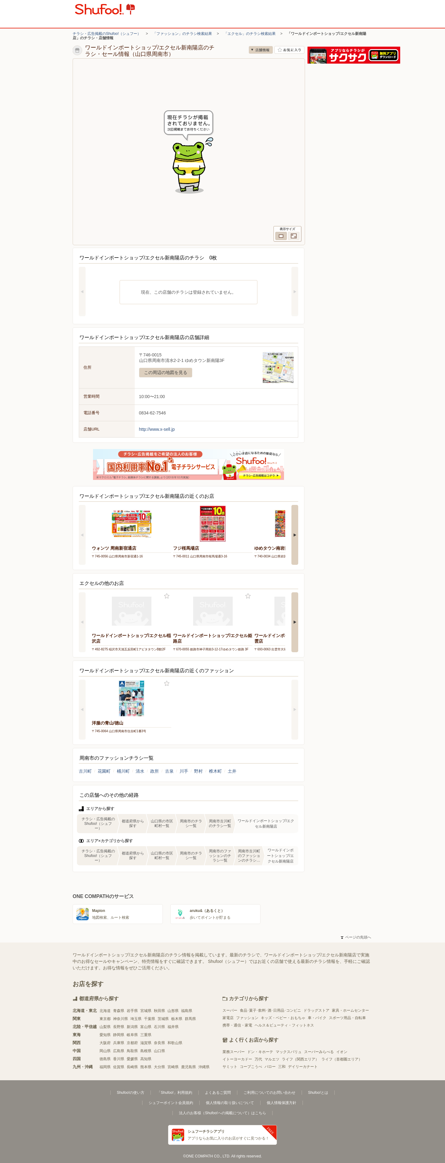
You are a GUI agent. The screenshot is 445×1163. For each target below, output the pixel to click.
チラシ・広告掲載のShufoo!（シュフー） (107, 33)
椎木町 (215, 771)
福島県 (186, 1011)
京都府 (132, 1043)
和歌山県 (174, 1043)
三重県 (145, 1035)
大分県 (159, 1067)
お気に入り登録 (167, 596)
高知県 (145, 1059)
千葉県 (149, 1019)
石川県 (159, 1027)
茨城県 (163, 1019)
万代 (258, 1059)
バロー (270, 1066)
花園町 (104, 771)
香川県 (118, 1059)
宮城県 (145, 1011)
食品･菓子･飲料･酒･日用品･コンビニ (270, 1010)
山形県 (173, 1011)
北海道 (105, 1011)
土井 (232, 771)
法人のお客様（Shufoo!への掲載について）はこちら (222, 1113)
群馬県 (190, 1019)
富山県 (145, 1027)
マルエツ (272, 1059)
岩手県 (132, 1011)
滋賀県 (145, 1043)
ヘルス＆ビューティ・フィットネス (284, 1025)
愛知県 (105, 1035)
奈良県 (159, 1043)
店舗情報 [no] (261, 50)
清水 (140, 771)
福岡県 (105, 1067)
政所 (154, 771)
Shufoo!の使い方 (130, 1092)
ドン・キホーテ (260, 1052)
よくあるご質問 (218, 1092)
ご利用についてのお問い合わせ (269, 1092)
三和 (282, 1066)
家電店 (228, 1018)
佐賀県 (118, 1067)
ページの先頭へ (356, 937)
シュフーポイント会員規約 (171, 1103)
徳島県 (105, 1059)
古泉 (169, 771)
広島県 (118, 1051)
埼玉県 (136, 1019)
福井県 (173, 1027)
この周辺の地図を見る (165, 372)
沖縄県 (204, 1067)
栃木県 (176, 1019)
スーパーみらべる (319, 1052)
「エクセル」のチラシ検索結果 (250, 33)
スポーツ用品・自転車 (347, 1018)
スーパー (229, 1010)
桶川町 (123, 771)
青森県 (118, 1011)
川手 (184, 771)
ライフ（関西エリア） (300, 1059)
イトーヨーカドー (237, 1059)
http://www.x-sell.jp (157, 429)
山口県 (159, 1051)
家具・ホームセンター (350, 1010)
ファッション (247, 1018)
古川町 (85, 771)
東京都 (105, 1019)
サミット (229, 1066)
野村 (198, 771)
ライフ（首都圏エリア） (341, 1059)
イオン (341, 1052)
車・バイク (317, 1018)
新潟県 (132, 1027)
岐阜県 (132, 1035)
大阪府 (105, 1043)
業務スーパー (233, 1052)
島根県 (145, 1051)
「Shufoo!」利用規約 (174, 1092)
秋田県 (159, 1011)
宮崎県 (173, 1067)
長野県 (118, 1027)
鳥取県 (132, 1051)
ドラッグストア (316, 1010)
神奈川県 (120, 1019)
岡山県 (105, 1051)
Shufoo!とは (318, 1092)
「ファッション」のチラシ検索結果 (182, 33)
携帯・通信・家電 (237, 1025)
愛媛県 (132, 1059)
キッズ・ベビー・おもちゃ (283, 1018)
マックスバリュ (289, 1052)
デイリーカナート (303, 1066)
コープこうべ (251, 1066)
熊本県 (145, 1067)
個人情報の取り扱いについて (230, 1103)
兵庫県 (118, 1043)
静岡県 (118, 1035)
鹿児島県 (188, 1067)
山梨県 (105, 1027)
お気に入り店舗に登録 (289, 50)
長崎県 (132, 1067)
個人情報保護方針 (281, 1103)
